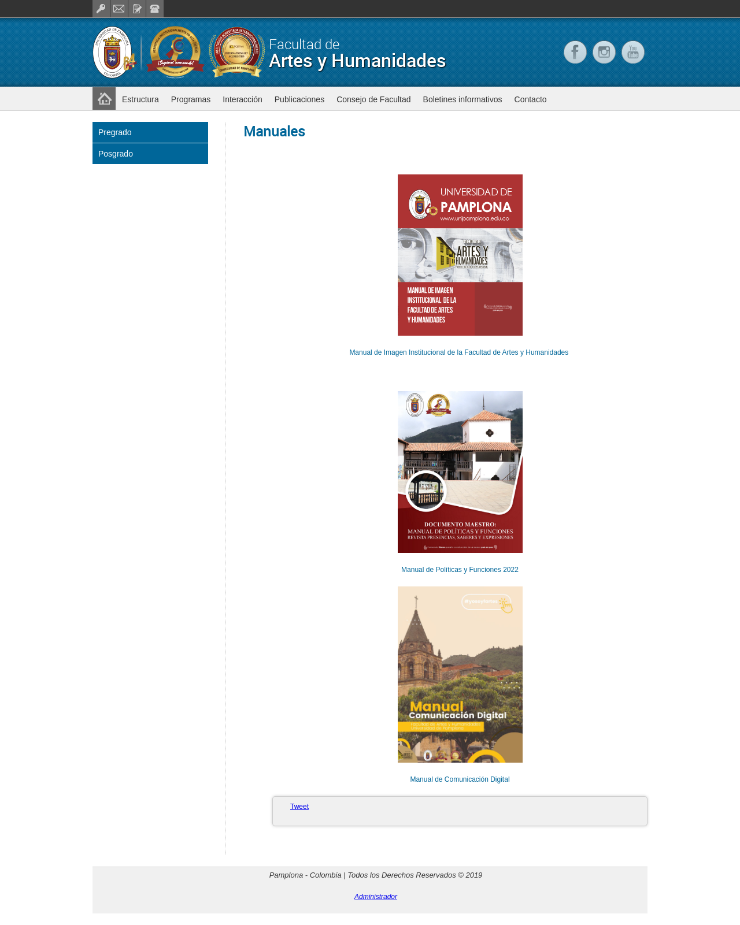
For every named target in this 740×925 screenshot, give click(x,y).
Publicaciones (299, 99)
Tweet (299, 807)
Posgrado (115, 153)
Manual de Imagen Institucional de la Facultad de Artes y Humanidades (459, 352)
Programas (190, 99)
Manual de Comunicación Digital (459, 779)
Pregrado (115, 132)
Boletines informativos (462, 99)
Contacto (531, 99)
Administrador (375, 897)
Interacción (242, 99)
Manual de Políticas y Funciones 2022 (460, 570)
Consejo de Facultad (373, 99)
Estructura (140, 99)
